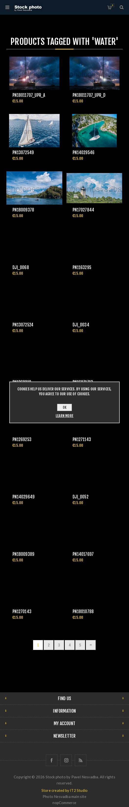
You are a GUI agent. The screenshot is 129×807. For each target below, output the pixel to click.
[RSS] (80, 760)
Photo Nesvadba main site (64, 796)
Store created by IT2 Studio (64, 790)
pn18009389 (23, 554)
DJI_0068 (21, 267)
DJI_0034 (81, 324)
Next (91, 645)
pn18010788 (83, 611)
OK (64, 407)
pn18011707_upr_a (29, 95)
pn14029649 (24, 496)
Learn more (64, 415)
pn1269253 (22, 439)
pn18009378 (23, 209)
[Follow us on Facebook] (51, 760)
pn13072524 (23, 324)
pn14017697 (83, 554)
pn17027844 (83, 209)
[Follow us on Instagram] (66, 760)
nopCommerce (64, 802)
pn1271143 (82, 439)
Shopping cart (112, 5)
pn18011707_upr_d (89, 95)
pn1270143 (22, 611)
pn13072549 (23, 152)
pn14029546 (83, 152)
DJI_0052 (81, 496)
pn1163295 (82, 267)
